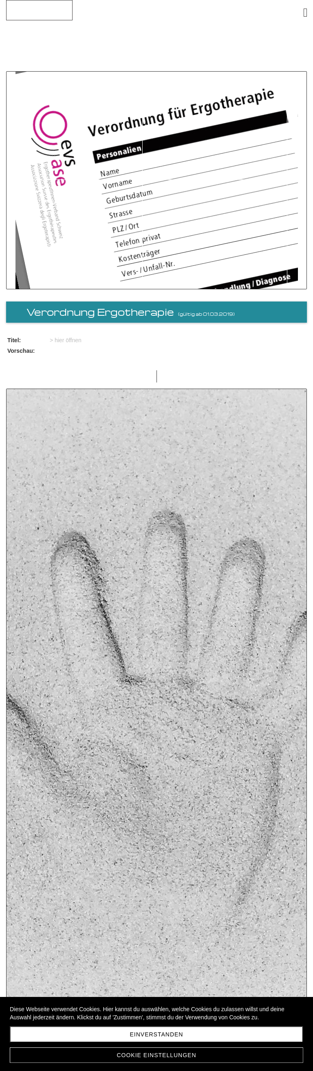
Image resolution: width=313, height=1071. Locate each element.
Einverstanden (156, 1034)
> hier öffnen (66, 340)
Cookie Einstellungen (156, 1055)
